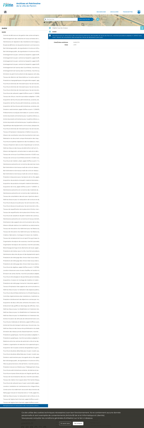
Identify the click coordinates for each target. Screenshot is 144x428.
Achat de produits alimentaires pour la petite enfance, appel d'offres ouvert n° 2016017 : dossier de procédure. (21, 116)
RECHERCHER (101, 12)
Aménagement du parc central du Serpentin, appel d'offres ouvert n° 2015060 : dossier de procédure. (21, 54)
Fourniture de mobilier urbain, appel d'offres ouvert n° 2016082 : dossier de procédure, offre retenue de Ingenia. (21, 161)
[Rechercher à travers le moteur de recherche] (61, 19)
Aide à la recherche (51, 22)
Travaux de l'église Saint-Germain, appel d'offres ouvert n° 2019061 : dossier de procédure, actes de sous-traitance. (21, 402)
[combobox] (85, 19)
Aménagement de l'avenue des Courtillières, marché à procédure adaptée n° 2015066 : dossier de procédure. (21, 67)
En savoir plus (65, 423)
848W (4, 32)
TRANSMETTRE (128, 12)
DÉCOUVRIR (114, 12)
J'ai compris (78, 423)
